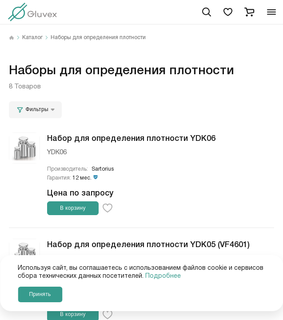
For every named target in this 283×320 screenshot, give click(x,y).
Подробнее (163, 276)
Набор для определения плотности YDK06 (131, 137)
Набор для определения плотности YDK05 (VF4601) (148, 243)
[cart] (249, 12)
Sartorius (103, 169)
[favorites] (228, 12)
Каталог (32, 37)
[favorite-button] (107, 208)
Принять (40, 294)
